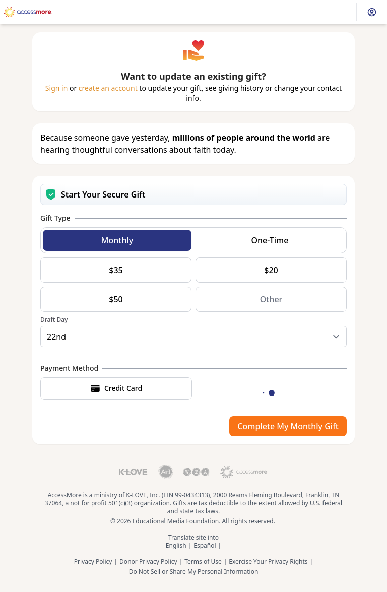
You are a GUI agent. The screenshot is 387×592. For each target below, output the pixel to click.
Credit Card (116, 388)
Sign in (56, 88)
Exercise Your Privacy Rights (268, 562)
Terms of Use (202, 562)
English (176, 546)
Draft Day (54, 320)
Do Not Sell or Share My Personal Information (194, 572)
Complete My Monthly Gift (288, 426)
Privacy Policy (93, 562)
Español (205, 546)
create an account (108, 88)
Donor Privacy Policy (148, 562)
